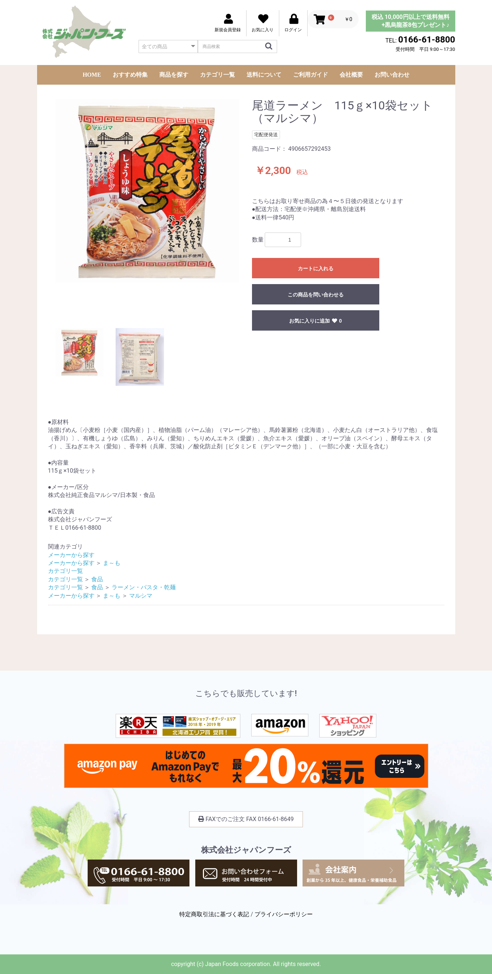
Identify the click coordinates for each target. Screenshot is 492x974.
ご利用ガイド (310, 75)
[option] (147, 191)
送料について (264, 75)
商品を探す (173, 75)
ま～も (111, 562)
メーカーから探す (71, 554)
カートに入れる (315, 268)
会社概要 (351, 75)
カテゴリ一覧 (217, 75)
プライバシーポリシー (284, 914)
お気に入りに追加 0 (315, 321)
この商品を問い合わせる (316, 295)
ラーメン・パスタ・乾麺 (144, 587)
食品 (97, 579)
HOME (92, 75)
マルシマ (140, 595)
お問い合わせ (392, 75)
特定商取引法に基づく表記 (214, 914)
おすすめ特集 (130, 75)
